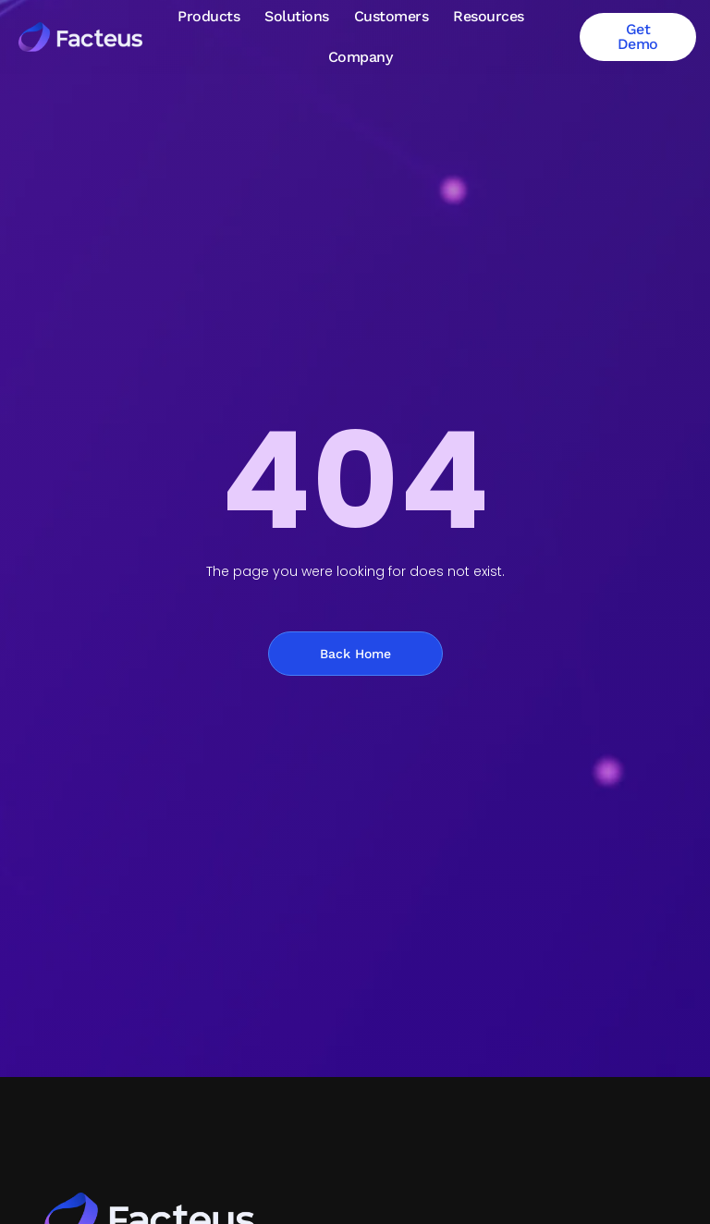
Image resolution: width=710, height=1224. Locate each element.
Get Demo (638, 36)
